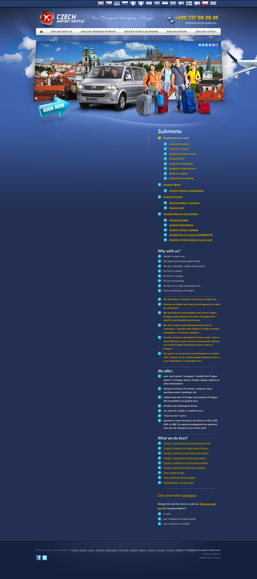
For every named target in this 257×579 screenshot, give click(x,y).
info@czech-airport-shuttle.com (200, 22)
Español (149, 3)
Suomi (189, 3)
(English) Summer (173, 197)
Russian (125, 3)
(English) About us (61, 32)
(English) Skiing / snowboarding (186, 191)
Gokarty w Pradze (178, 149)
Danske (197, 3)
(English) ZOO (177, 159)
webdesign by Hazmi (210, 557)
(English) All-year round (176, 138)
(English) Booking (177, 32)
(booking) (189, 495)
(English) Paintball (179, 144)
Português (157, 3)
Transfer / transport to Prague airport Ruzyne (186, 448)
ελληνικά (213, 3)
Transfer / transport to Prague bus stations (185, 468)
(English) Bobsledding (181, 225)
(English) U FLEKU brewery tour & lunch (190, 240)
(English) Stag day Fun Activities (181, 214)
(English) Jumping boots (182, 168)
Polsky (205, 3)
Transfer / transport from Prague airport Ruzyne (187, 443)
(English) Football (178, 220)
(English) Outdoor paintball (183, 230)
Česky (109, 3)
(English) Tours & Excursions (141, 32)
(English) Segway (178, 173)
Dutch (165, 3)
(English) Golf (176, 208)
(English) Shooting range (182, 154)
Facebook (38, 557)
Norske (173, 3)
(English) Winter (172, 184)
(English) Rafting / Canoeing (184, 203)
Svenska (181, 3)
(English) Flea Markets (181, 164)
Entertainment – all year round (179, 482)
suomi (91, 550)
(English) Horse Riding (181, 178)
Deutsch (117, 3)
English (101, 3)
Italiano (141, 3)
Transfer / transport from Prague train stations (186, 453)
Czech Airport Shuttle (62, 18)
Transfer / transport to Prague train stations (185, 458)
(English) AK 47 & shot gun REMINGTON (191, 235)
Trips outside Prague (174, 473)
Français (133, 3)
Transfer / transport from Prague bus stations (186, 463)
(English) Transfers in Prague (98, 32)
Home (41, 31)
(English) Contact (206, 32)
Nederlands (111, 550)
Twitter (44, 557)
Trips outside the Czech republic (180, 477)
